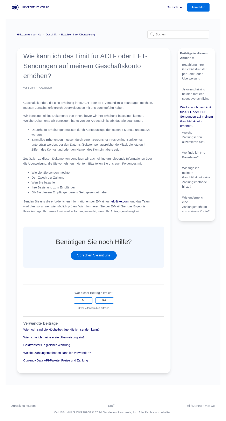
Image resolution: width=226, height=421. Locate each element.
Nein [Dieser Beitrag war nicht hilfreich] (104, 300)
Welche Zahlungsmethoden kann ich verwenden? (57, 352)
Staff (111, 405)
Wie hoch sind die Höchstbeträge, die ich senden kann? (61, 329)
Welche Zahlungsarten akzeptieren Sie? (193, 137)
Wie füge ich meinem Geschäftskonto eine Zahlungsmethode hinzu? (196, 177)
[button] (200, 7)
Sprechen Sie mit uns (94, 255)
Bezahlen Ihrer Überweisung (78, 34)
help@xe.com (119, 201)
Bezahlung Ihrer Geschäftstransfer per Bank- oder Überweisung (194, 71)
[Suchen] (178, 34)
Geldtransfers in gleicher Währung (46, 345)
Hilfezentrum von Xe (29, 34)
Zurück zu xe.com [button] (23, 405)
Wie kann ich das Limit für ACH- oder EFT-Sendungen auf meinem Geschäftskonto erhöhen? (196, 116)
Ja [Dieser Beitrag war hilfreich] (83, 300)
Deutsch (175, 7)
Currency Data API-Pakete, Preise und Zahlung (55, 360)
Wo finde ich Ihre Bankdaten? (193, 155)
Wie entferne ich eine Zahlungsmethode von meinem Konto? (196, 204)
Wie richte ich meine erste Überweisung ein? (53, 337)
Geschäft (51, 34)
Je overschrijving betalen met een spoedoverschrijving (196, 94)
